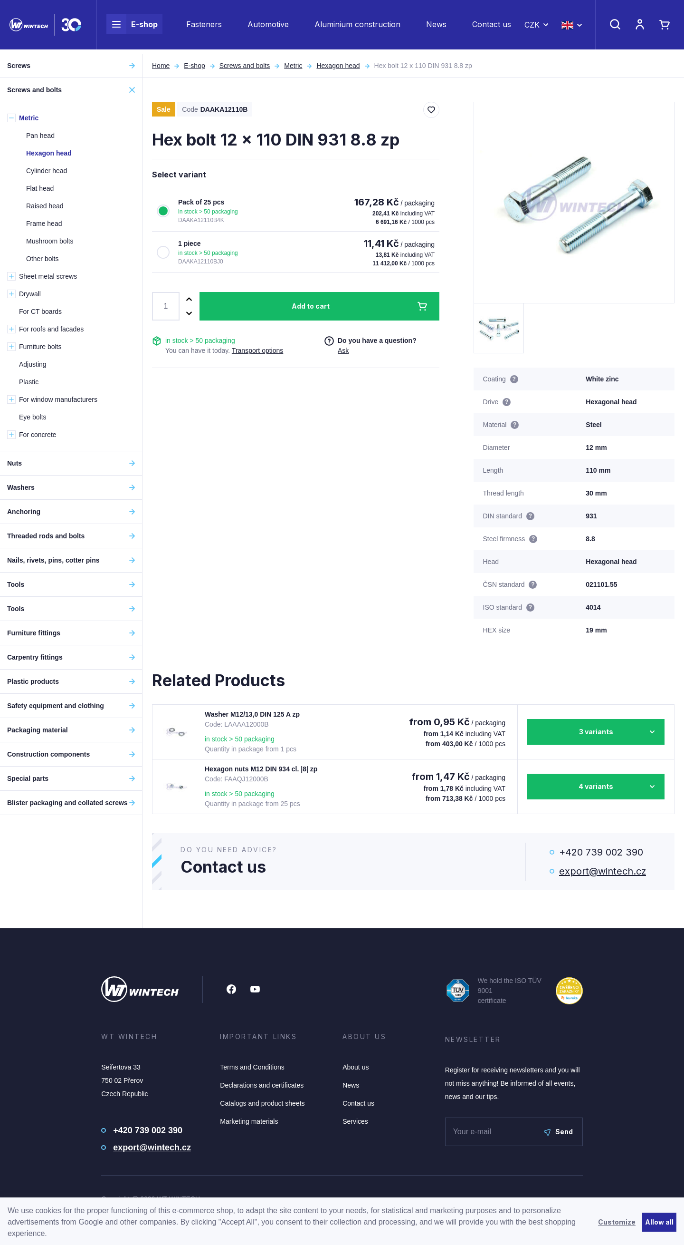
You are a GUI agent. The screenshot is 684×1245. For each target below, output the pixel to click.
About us (355, 1067)
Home (161, 65)
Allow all (659, 1222)
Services (355, 1121)
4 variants (596, 786)
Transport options (257, 350)
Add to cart (311, 306)
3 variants (596, 732)
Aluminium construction (357, 26)
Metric (293, 65)
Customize (617, 1222)
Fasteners (204, 26)
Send (558, 1132)
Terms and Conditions (252, 1067)
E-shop (132, 27)
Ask (343, 350)
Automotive (268, 26)
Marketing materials (249, 1121)
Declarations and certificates (262, 1085)
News (436, 26)
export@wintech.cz (602, 871)
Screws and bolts (244, 65)
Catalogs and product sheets (262, 1103)
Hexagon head (338, 65)
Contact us (491, 26)
